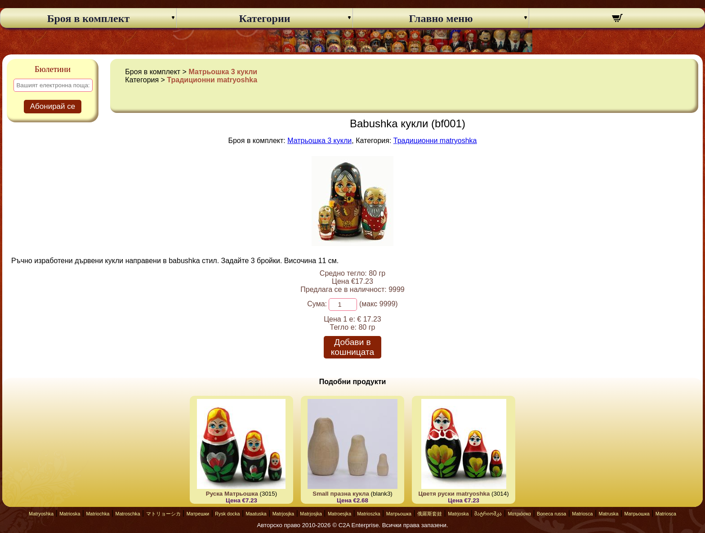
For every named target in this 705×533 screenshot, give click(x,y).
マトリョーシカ (163, 513)
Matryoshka (41, 513)
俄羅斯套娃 (429, 513)
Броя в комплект (88, 18)
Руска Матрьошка (232, 493)
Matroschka (128, 513)
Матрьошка (398, 513)
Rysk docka (227, 513)
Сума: (317, 304)
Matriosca (582, 513)
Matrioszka (368, 513)
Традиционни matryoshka (212, 80)
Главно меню (441, 18)
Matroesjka (339, 513)
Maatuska (255, 513)
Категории (264, 18)
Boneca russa (551, 513)
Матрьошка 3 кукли (222, 72)
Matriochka (97, 513)
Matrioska (69, 513)
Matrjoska (458, 513)
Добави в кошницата (352, 347)
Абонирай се (53, 106)
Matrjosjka (283, 513)
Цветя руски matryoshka (454, 493)
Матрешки (198, 513)
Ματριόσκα (519, 513)
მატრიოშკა (488, 513)
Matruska (609, 513)
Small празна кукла (340, 493)
